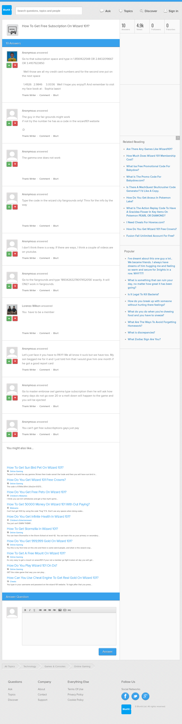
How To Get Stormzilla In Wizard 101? (32, 529)
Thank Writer (29, 95)
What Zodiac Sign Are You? (144, 339)
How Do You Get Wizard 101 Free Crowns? (36, 480)
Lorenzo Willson (31, 306)
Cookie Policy (75, 699)
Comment (44, 95)
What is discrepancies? (141, 332)
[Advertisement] (63, 166)
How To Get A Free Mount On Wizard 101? (36, 553)
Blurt (55, 95)
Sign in (170, 11)
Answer (107, 651)
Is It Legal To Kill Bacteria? (143, 294)
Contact (42, 694)
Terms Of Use (75, 689)
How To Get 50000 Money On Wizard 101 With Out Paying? (48, 504)
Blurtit (7, 10)
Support (42, 699)
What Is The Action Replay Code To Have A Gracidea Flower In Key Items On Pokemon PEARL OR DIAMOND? (151, 212)
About (41, 689)
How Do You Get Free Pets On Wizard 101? (37, 492)
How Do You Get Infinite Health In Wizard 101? (38, 517)
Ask (105, 11)
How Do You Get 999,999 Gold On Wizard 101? (39, 541)
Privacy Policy (75, 694)
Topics (125, 11)
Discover (148, 11)
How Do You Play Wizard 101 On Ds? (32, 566)
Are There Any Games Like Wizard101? (149, 149)
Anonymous (29, 52)
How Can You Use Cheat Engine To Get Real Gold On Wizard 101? (52, 578)
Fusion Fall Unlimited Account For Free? (150, 236)
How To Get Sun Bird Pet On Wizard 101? (35, 468)
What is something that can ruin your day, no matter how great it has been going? (150, 284)
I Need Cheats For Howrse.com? (145, 222)
